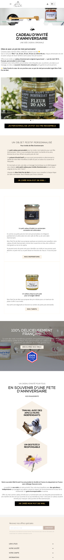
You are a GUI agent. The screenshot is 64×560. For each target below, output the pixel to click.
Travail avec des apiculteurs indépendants (32, 413)
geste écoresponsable (33, 491)
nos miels (15, 487)
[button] (2, 99)
